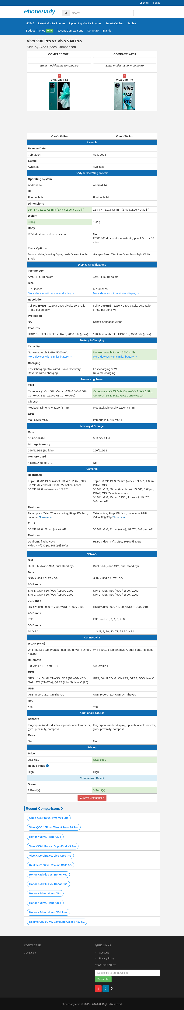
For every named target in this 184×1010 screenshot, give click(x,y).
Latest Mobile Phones (51, 23)
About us (104, 951)
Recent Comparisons (70, 30)
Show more (46, 516)
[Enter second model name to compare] (124, 60)
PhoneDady (39, 11)
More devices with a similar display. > (51, 293)
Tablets (132, 23)
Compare (93, 30)
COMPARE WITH (59, 54)
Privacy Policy (107, 957)
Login (144, 3)
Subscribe (103, 978)
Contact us (30, 951)
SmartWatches (114, 23)
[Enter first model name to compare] (59, 60)
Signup (156, 3)
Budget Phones (39, 30)
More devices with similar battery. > (50, 356)
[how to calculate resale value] (47, 765)
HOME (30, 23)
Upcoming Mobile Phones (85, 23)
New (49, 31)
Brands (107, 30)
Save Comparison (92, 797)
